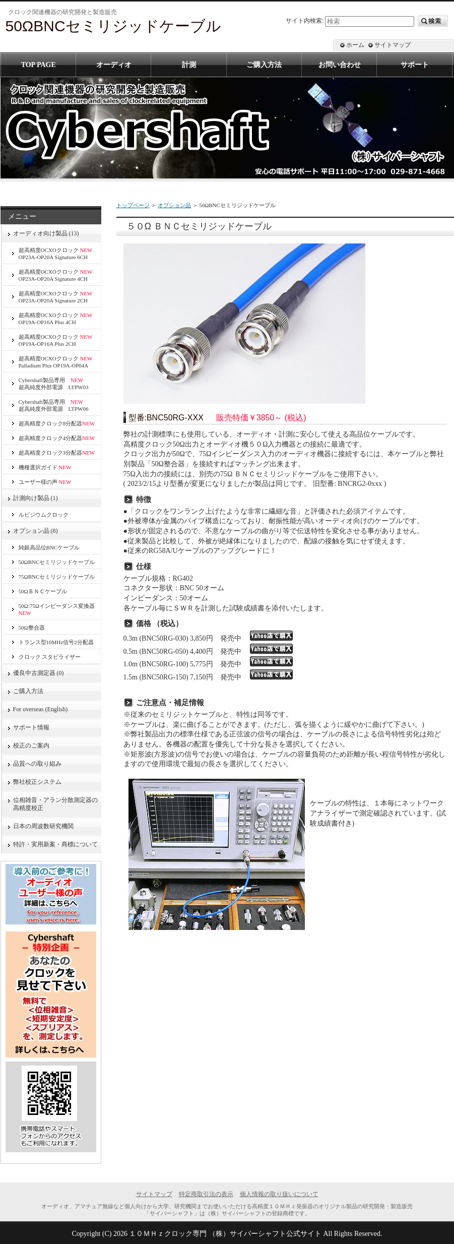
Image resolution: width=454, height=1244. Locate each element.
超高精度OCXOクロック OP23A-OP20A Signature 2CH (56, 296)
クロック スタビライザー (50, 657)
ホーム (355, 44)
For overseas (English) (40, 709)
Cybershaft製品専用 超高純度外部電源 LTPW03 (54, 383)
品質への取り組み (37, 763)
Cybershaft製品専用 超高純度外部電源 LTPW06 (54, 405)
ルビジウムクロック (44, 515)
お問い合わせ (339, 65)
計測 (189, 65)
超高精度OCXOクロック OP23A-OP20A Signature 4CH (56, 275)
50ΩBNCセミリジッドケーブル (57, 562)
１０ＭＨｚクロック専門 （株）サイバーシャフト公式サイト (225, 1233)
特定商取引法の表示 (206, 1194)
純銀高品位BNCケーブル (49, 547)
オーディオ (114, 65)
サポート (415, 65)
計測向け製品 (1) (35, 498)
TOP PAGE (38, 65)
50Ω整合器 (32, 628)
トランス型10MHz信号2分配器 (56, 642)
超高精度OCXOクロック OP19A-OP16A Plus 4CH (56, 318)
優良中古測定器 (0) (38, 672)
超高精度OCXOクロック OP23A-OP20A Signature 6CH (56, 253)
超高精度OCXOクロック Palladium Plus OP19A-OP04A (56, 361)
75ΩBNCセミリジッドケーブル (57, 577)
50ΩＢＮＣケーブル (43, 591)
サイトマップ (392, 44)
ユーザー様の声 (45, 482)
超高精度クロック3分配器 (57, 453)
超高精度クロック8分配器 (57, 423)
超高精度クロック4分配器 (57, 438)
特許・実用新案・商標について (55, 844)
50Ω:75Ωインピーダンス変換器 (57, 609)
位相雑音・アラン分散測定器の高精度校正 (55, 804)
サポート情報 (31, 727)
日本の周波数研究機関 (43, 826)
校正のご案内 (31, 745)
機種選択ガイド (45, 467)
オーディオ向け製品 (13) (46, 233)
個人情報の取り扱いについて (279, 1194)
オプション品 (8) (35, 530)
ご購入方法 (28, 691)
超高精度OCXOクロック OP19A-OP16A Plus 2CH (56, 340)
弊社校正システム (40, 781)
